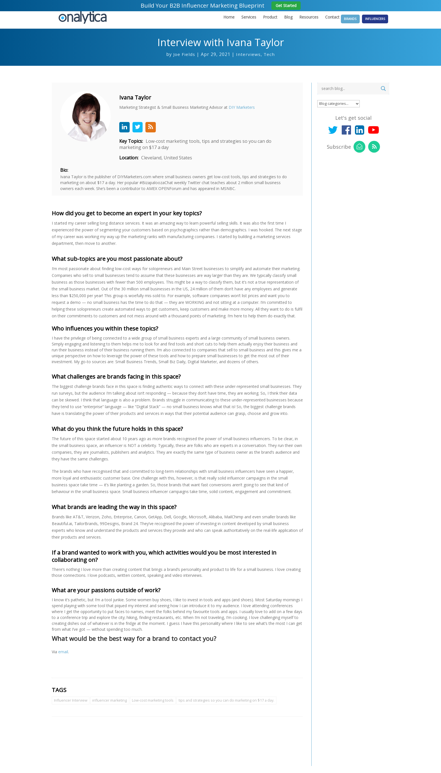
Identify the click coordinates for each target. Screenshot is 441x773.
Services (233, 23)
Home (213, 23)
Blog (273, 23)
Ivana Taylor (141, 103)
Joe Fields (184, 60)
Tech (269, 60)
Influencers (374, 22)
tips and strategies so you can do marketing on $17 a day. (231, 707)
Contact (317, 23)
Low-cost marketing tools (155, 707)
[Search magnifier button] (383, 94)
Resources (293, 23)
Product (255, 23)
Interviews (248, 60)
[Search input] (348, 94)
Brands (342, 22)
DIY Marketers (247, 113)
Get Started (286, 5)
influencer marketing (111, 707)
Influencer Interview (71, 707)
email (63, 658)
